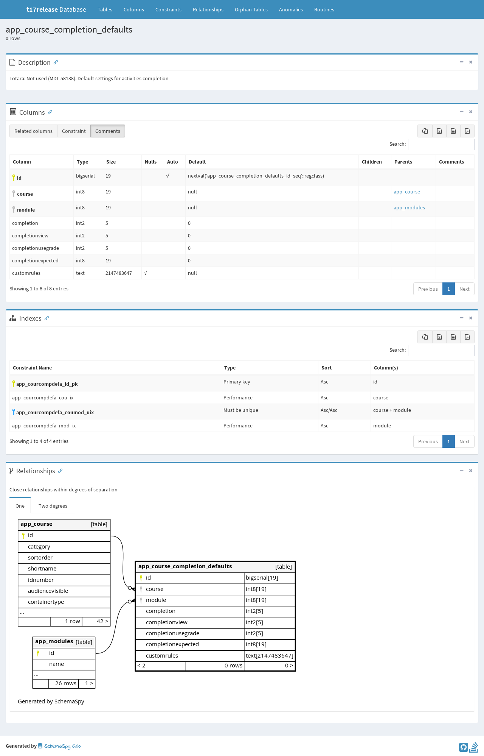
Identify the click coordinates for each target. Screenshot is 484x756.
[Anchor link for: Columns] (48, 111)
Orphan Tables (251, 9)
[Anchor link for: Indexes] (45, 317)
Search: (432, 144)
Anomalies (291, 9)
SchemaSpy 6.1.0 (59, 746)
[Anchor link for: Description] (54, 61)
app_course (407, 191)
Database (56, 9)
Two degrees (53, 505)
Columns (134, 9)
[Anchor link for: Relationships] (58, 470)
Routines (324, 9)
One (20, 505)
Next (464, 288)
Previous (428, 288)
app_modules (409, 207)
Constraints (168, 9)
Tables (108, 9)
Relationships (208, 9)
